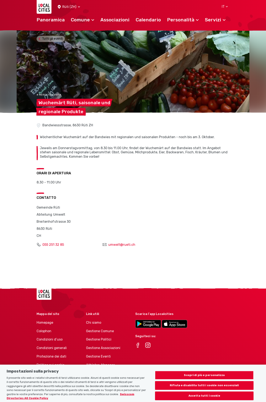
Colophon (44, 331)
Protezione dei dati (51, 356)
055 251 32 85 (53, 245)
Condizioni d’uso (50, 339)
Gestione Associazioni (103, 348)
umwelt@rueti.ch (121, 245)
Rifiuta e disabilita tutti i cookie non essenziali (204, 390)
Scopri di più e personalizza (204, 379)
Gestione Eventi (98, 356)
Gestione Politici (98, 339)
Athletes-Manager (100, 365)
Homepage (45, 323)
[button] (69, 7)
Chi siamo (93, 323)
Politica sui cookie (50, 365)
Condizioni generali (52, 348)
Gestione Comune (100, 331)
